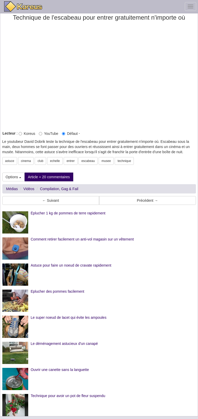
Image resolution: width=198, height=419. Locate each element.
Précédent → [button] (147, 200)
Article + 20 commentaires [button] (49, 177)
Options (13, 177)
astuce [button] (9, 161)
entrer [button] (71, 161)
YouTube (48, 133)
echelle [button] (55, 161)
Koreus (27, 133)
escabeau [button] (88, 161)
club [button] (40, 161)
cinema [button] (26, 161)
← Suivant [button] (50, 200)
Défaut (70, 133)
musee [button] (106, 161)
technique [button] (124, 161)
